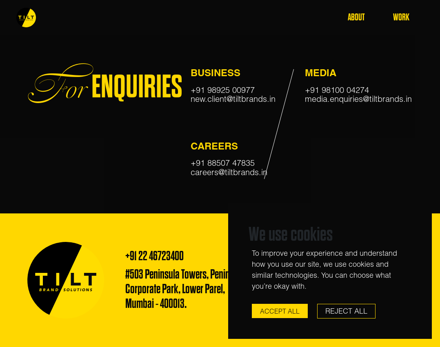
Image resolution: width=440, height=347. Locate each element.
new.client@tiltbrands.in (233, 99)
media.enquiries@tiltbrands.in (358, 99)
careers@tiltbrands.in (229, 172)
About (356, 17)
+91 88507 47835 (223, 163)
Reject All (346, 311)
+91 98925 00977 (223, 90)
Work (401, 17)
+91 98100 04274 (337, 90)
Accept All (280, 311)
